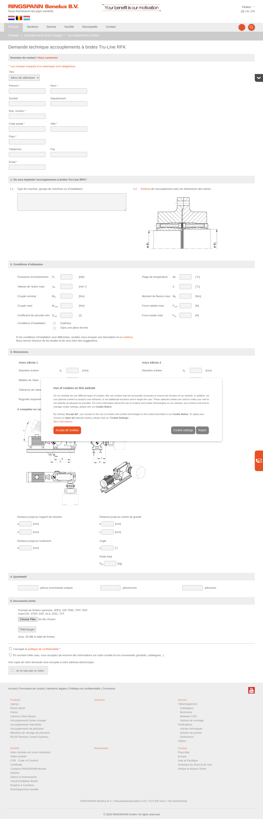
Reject (202, 430)
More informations (62, 421)
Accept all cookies (67, 430)
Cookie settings (183, 430)
